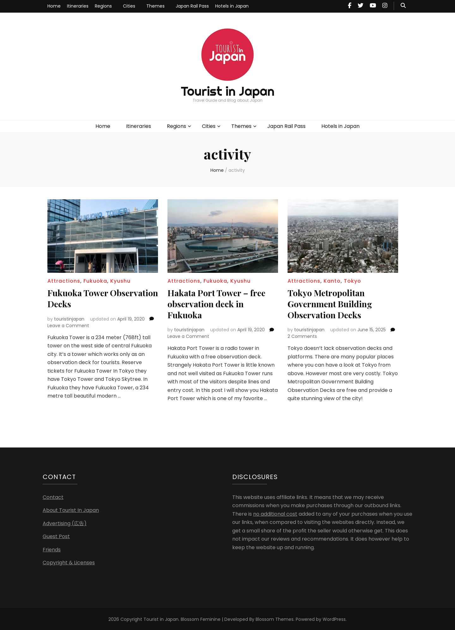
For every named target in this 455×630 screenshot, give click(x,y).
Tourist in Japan (228, 91)
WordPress (334, 618)
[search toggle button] (403, 6)
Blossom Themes (275, 618)
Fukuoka (95, 281)
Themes (155, 6)
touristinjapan (69, 318)
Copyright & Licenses (69, 562)
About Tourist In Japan (71, 509)
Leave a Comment (68, 325)
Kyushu (120, 281)
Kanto (332, 281)
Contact (53, 496)
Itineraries (77, 6)
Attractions (63, 281)
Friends (52, 549)
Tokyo (352, 281)
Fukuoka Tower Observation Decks (85, 298)
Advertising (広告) (65, 522)
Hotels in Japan (232, 6)
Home (54, 6)
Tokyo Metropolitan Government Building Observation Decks (332, 303)
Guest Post (56, 535)
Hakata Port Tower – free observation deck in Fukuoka (218, 303)
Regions (103, 6)
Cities (129, 6)
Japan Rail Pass (192, 6)
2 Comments (302, 336)
